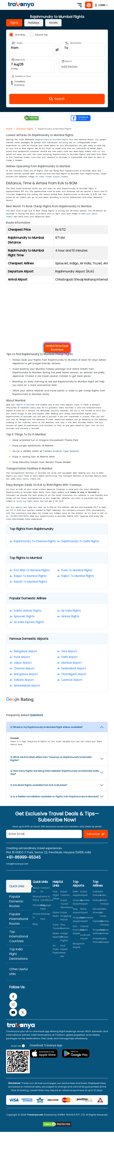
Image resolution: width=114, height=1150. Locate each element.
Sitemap (45, 913)
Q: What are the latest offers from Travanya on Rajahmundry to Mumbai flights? (51, 758)
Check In (36, 915)
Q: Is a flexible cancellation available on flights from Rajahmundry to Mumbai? (54, 796)
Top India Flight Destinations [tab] (18, 954)
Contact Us (45, 889)
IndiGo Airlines (97, 893)
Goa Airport (69, 651)
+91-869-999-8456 (19, 516)
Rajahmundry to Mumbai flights (51, 139)
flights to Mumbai (25, 404)
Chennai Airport (24, 668)
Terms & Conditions (46, 898)
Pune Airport (22, 657)
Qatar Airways (104, 940)
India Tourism (57, 926)
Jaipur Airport (23, 663)
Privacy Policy (37, 898)
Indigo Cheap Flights (64, 937)
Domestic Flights (25, 128)
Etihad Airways (97, 910)
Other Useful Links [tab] (18, 971)
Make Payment (58, 935)
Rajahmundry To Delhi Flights (80, 541)
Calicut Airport (84, 928)
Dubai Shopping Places (65, 916)
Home (9, 128)
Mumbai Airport (71, 663)
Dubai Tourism (65, 893)
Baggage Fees (45, 907)
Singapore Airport (78, 919)
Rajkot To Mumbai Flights (77, 576)
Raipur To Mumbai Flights (30, 576)
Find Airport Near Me (64, 951)
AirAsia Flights (70, 616)
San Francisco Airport (78, 930)
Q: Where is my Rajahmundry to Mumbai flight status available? (46, 727)
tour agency (16, 507)
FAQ (42, 919)
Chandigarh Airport (74, 674)
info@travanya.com (17, 863)
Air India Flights (71, 611)
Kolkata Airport (24, 680)
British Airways (104, 902)
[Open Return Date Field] (82, 66)
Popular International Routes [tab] (18, 919)
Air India (40, 176)
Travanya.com (35, 1114)
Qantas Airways (104, 923)
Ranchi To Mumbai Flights (30, 582)
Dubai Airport (84, 893)
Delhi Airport (69, 657)
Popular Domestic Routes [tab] (16, 901)
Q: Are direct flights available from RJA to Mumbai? (38, 785)
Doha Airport (84, 910)
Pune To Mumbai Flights (76, 570)
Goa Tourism (65, 926)
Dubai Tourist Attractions (66, 904)
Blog (35, 924)
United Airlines (97, 940)
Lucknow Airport (71, 680)
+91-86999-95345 (23, 857)
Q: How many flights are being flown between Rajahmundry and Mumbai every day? (54, 772)
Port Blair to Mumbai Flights (32, 570)
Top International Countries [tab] (18, 936)
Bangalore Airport (25, 651)
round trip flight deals (27, 501)
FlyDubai (97, 921)
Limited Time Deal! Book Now (57, 348)
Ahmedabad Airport (27, 685)
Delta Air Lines (103, 912)
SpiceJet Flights (24, 616)
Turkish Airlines (104, 931)
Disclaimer (39, 905)
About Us (36, 889)
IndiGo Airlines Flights (27, 611)
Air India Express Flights (29, 622)
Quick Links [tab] (16, 886)
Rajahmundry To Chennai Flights (35, 541)
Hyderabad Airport (73, 668)
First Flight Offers (56, 895)
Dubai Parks (56, 914)
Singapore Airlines (98, 931)
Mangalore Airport (26, 674)
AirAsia (56, 176)
